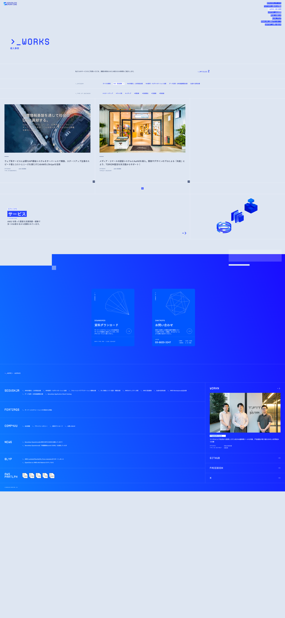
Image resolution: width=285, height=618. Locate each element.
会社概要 (27, 426)
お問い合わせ (71, 426)
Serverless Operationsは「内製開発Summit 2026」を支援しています (46, 445)
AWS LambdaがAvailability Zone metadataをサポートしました (44, 459)
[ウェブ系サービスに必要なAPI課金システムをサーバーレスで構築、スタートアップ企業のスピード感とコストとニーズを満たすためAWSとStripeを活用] (94, 181)
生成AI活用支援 (160, 390)
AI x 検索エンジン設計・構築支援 (110, 390)
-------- (20, 169)
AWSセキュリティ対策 (131, 390)
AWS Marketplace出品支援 (178, 390)
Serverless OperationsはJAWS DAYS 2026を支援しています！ (44, 442)
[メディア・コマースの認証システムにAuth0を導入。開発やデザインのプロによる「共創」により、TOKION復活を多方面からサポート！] (189, 181)
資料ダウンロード (57, 426)
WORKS (18, 373)
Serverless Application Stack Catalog (59, 394)
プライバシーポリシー (41, 426)
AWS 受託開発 (147, 390)
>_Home (8, 373)
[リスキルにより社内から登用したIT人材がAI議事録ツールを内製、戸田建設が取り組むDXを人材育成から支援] (278, 388)
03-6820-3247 (163, 342)
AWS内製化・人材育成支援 (33, 390)
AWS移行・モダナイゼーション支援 (56, 390)
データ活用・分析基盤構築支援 (34, 394)
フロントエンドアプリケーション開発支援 (83, 390)
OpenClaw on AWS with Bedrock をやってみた (39, 462)
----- (225, 448)
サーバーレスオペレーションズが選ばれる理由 (38, 410)
